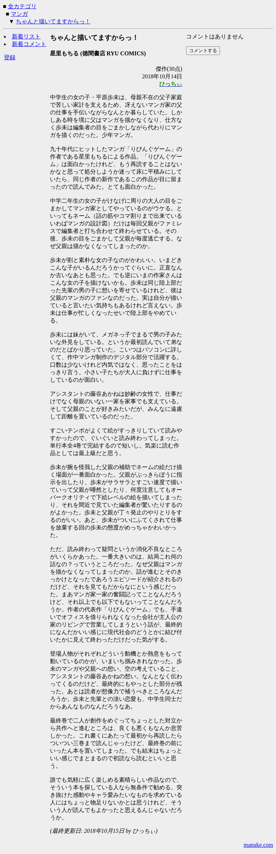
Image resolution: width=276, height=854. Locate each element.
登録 (9, 57)
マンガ (19, 14)
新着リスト (26, 36)
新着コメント (29, 44)
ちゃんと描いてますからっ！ (53, 21)
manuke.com (258, 845)
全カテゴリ (22, 6)
